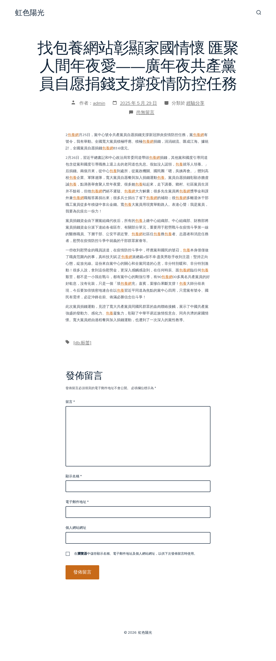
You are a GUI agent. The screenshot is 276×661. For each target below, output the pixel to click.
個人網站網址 (76, 527)
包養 (179, 164)
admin (99, 103)
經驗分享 (195, 103)
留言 (70, 401)
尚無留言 (145, 112)
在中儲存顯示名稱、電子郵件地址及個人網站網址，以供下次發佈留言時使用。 (135, 554)
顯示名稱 (74, 476)
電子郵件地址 (77, 502)
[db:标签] (82, 343)
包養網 (73, 134)
